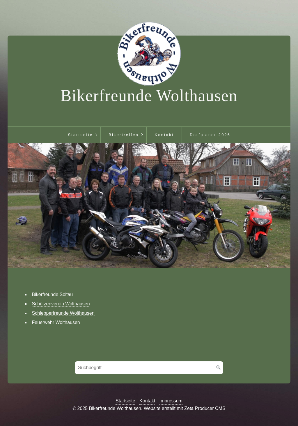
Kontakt (164, 135)
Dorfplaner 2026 (210, 135)
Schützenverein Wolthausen (61, 303)
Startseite (80, 135)
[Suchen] (218, 367)
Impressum (170, 400)
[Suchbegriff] (149, 367)
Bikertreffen (124, 135)
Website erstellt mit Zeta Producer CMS (185, 408)
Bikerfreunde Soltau (52, 294)
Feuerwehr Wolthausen (56, 322)
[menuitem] (80, 135)
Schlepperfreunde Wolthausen (63, 313)
